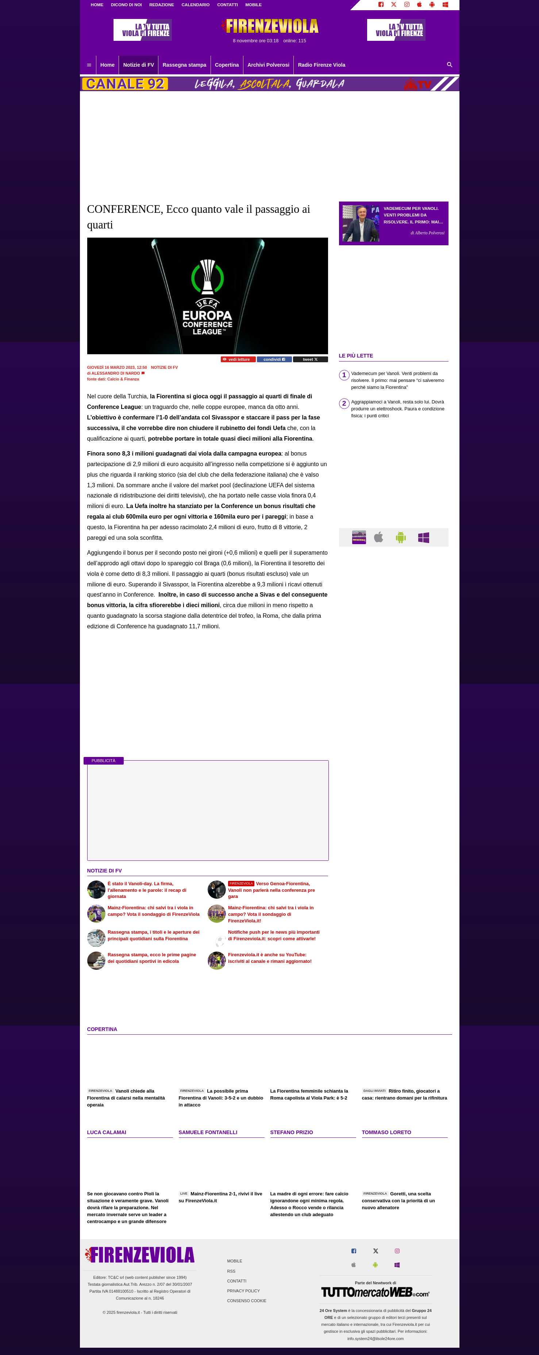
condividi (274, 359)
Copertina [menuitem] (227, 65)
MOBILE (253, 5)
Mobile (234, 1261)
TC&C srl (116, 1277)
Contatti (237, 1281)
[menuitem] (89, 65)
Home (97, 5)
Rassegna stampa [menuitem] (185, 65)
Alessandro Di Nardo (116, 373)
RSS (231, 1271)
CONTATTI (227, 5)
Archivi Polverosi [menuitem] (268, 65)
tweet (310, 359)
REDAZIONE (161, 5)
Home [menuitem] (107, 65)
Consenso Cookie (247, 1301)
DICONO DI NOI (126, 5)
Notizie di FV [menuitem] (138, 65)
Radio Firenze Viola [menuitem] (322, 65)
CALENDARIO (196, 5)
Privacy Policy (243, 1291)
